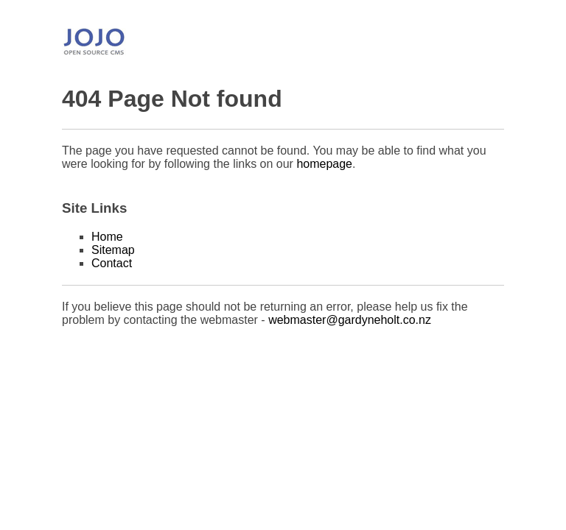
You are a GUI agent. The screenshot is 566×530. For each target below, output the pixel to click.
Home (107, 236)
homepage (324, 164)
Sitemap (113, 250)
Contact (111, 263)
